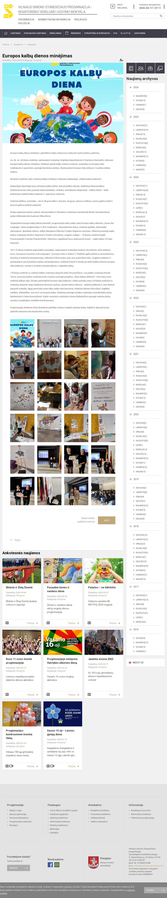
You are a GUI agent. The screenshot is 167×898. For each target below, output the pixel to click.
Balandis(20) (142, 566)
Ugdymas (16, 33)
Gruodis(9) (141, 423)
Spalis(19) (140, 134)
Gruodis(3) (141, 488)
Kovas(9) (140, 161)
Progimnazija (26, 19)
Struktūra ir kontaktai (97, 33)
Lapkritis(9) (141, 427)
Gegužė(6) (140, 277)
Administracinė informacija (54, 19)
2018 (136, 526)
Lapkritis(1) (141, 367)
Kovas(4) (140, 282)
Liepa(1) (139, 208)
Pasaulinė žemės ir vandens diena (58, 589)
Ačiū (106, 520)
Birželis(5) (141, 147)
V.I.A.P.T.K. (126, 33)
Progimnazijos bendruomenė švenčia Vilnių (19, 734)
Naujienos (19, 44)
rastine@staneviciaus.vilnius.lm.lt (148, 866)
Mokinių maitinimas (59, 818)
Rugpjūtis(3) (142, 203)
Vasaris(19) (141, 467)
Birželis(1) (141, 324)
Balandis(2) (141, 333)
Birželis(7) (141, 557)
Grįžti (17, 540)
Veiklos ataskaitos (99, 821)
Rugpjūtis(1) (142, 613)
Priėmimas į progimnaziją (142, 818)
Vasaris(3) (141, 286)
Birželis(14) (141, 212)
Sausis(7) (140, 170)
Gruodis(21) (141, 595)
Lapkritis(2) (141, 255)
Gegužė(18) (141, 561)
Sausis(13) (141, 234)
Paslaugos (80, 19)
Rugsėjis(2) (141, 264)
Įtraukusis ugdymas (35, 33)
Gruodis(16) (141, 535)
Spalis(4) (140, 497)
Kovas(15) (141, 100)
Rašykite (13, 868)
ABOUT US (138, 662)
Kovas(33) (141, 570)
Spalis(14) (140, 195)
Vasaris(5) (141, 514)
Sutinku (150, 890)
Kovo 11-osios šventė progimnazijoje (19, 661)
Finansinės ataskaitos (101, 814)
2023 (136, 242)
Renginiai (76, 33)
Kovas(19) (141, 647)
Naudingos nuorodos (141, 810)
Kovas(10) (141, 226)
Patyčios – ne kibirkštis (102, 587)
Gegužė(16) (141, 454)
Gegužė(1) (140, 501)
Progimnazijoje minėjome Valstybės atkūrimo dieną (62, 661)
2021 (136, 354)
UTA (115, 33)
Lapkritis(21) (142, 539)
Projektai (24, 23)
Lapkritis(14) (142, 600)
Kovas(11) (141, 463)
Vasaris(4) (141, 165)
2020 (136, 414)
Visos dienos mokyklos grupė (63, 810)
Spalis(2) (140, 311)
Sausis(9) (140, 109)
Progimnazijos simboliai (20, 821)
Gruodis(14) (141, 251)
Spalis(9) (140, 432)
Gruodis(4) (141, 363)
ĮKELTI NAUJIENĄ (122, 6)
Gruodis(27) (141, 125)
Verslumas (55, 33)
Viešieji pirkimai (98, 818)
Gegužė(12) (141, 152)
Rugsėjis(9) (141, 139)
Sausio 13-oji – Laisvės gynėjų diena (60, 732)
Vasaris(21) (141, 575)
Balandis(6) (141, 96)
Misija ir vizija (15, 810)
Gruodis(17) (141, 186)
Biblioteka (54, 829)
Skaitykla (54, 832)
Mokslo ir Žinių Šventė (19, 587)
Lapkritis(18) (142, 130)
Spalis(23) (140, 544)
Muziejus (13, 825)
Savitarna (139, 33)
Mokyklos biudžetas (100, 810)
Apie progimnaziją (17, 814)
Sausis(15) (141, 579)
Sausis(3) (140, 290)
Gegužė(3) (140, 329)
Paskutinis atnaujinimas (150, 6)
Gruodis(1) (141, 307)
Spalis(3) (140, 259)
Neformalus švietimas (60, 821)
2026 (136, 87)
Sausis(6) (140, 407)
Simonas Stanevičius (18, 818)
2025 (136, 117)
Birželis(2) (141, 273)
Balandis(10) (142, 505)
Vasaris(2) (141, 402)
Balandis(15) (142, 458)
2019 (136, 479)
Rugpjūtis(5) (142, 143)
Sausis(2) (140, 346)
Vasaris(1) (141, 651)
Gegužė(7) (140, 217)
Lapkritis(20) (142, 190)
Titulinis (6, 44)
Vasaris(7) (141, 105)
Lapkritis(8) (141, 492)
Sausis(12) (141, 472)
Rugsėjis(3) (141, 315)
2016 (136, 629)
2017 (136, 586)
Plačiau (30, 623)
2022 (136, 298)
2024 (136, 177)
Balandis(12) (142, 156)
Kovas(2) (140, 337)
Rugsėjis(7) (141, 199)
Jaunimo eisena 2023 (100, 659)
